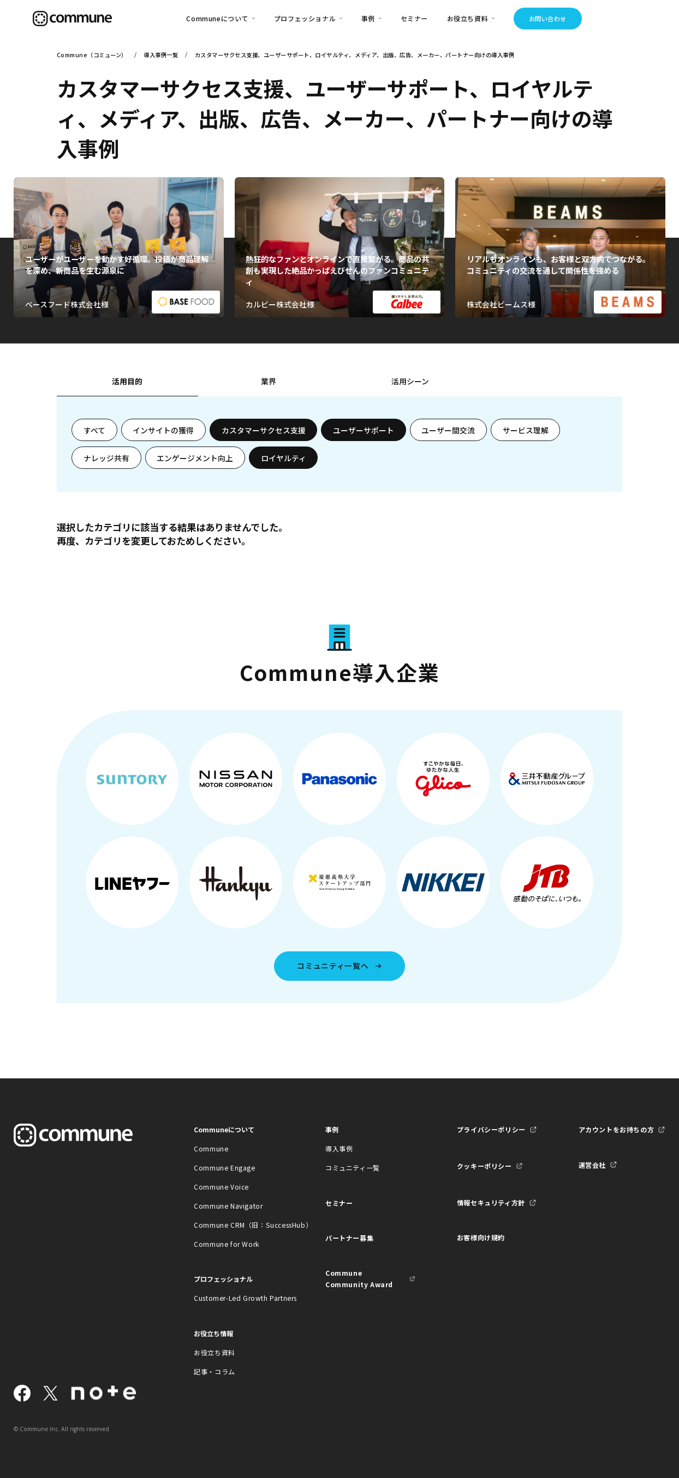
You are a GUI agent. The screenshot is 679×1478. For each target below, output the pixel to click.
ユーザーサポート (363, 430)
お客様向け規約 (481, 1237)
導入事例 (339, 1148)
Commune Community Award (359, 1278)
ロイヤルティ (283, 458)
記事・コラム (214, 1371)
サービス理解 (526, 430)
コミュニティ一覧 (352, 1167)
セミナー (414, 18)
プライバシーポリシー (491, 1129)
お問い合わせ (548, 18)
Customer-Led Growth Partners (239, 1297)
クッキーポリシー (484, 1166)
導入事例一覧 (161, 55)
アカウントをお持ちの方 (616, 1129)
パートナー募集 (349, 1237)
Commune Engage (224, 1167)
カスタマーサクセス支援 (264, 430)
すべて (94, 430)
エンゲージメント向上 (195, 458)
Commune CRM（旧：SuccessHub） (239, 1224)
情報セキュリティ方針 (491, 1202)
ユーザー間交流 (448, 430)
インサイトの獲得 (163, 430)
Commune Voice (221, 1186)
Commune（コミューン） (92, 55)
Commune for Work (226, 1243)
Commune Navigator (228, 1205)
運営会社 (592, 1164)
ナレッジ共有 (106, 458)
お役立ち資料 (214, 1352)
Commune (211, 1148)
